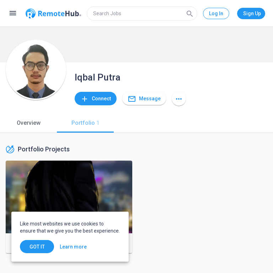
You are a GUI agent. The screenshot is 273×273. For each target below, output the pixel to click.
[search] (142, 13)
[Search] (190, 13)
